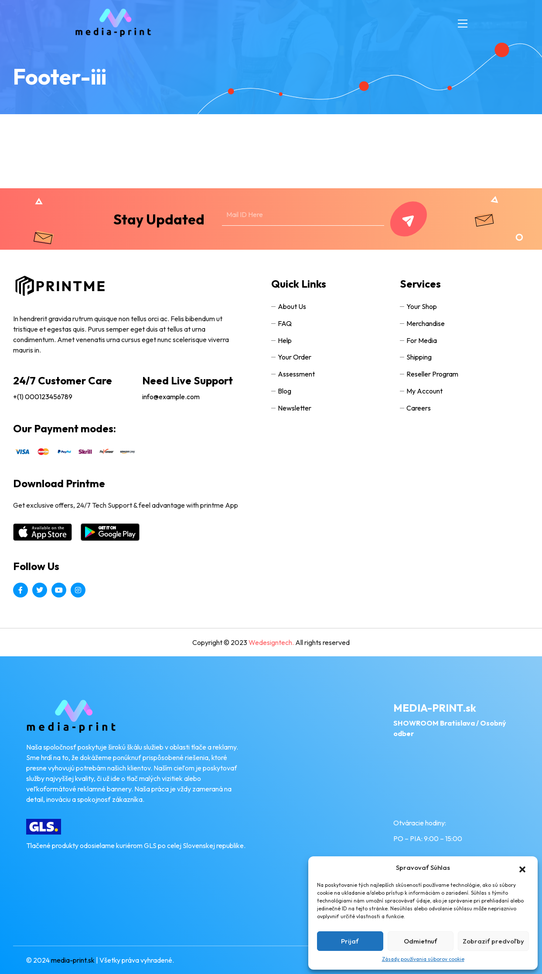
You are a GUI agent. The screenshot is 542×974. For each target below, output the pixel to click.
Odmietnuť (420, 941)
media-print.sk (73, 960)
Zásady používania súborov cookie (423, 959)
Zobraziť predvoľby (493, 941)
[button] (518, 867)
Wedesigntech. (272, 642)
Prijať (350, 941)
